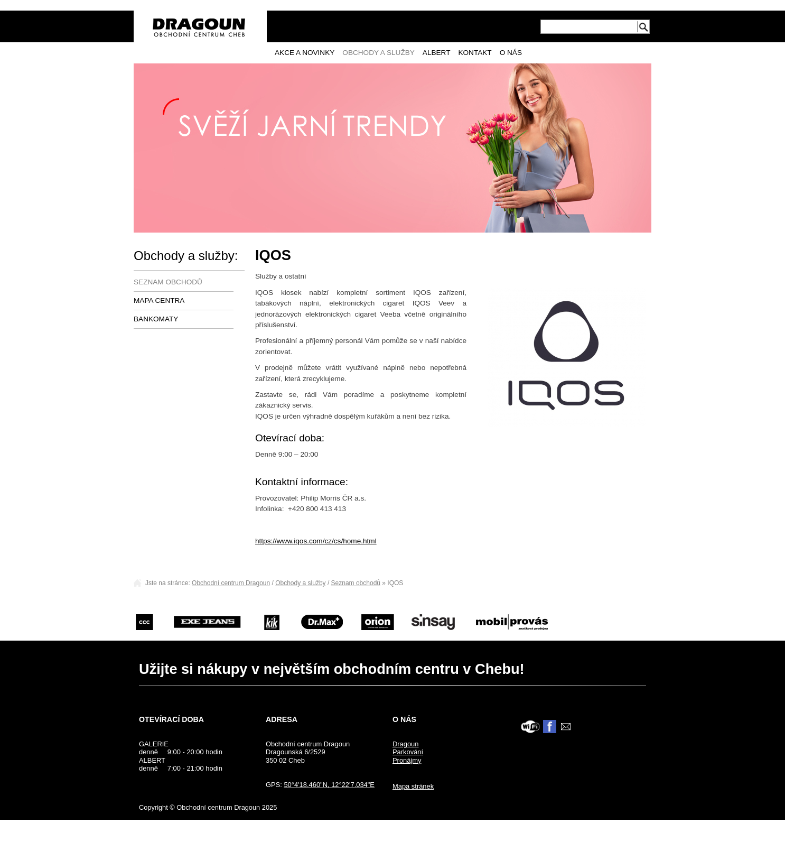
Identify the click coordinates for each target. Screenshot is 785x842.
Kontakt (474, 53)
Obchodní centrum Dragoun (231, 583)
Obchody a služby (378, 53)
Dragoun (405, 744)
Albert (437, 53)
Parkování (407, 752)
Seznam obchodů (168, 282)
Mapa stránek (413, 786)
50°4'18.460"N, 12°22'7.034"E (329, 785)
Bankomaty (156, 319)
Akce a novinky (304, 53)
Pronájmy (407, 760)
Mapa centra (159, 300)
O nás (511, 53)
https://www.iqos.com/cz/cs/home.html (316, 541)
